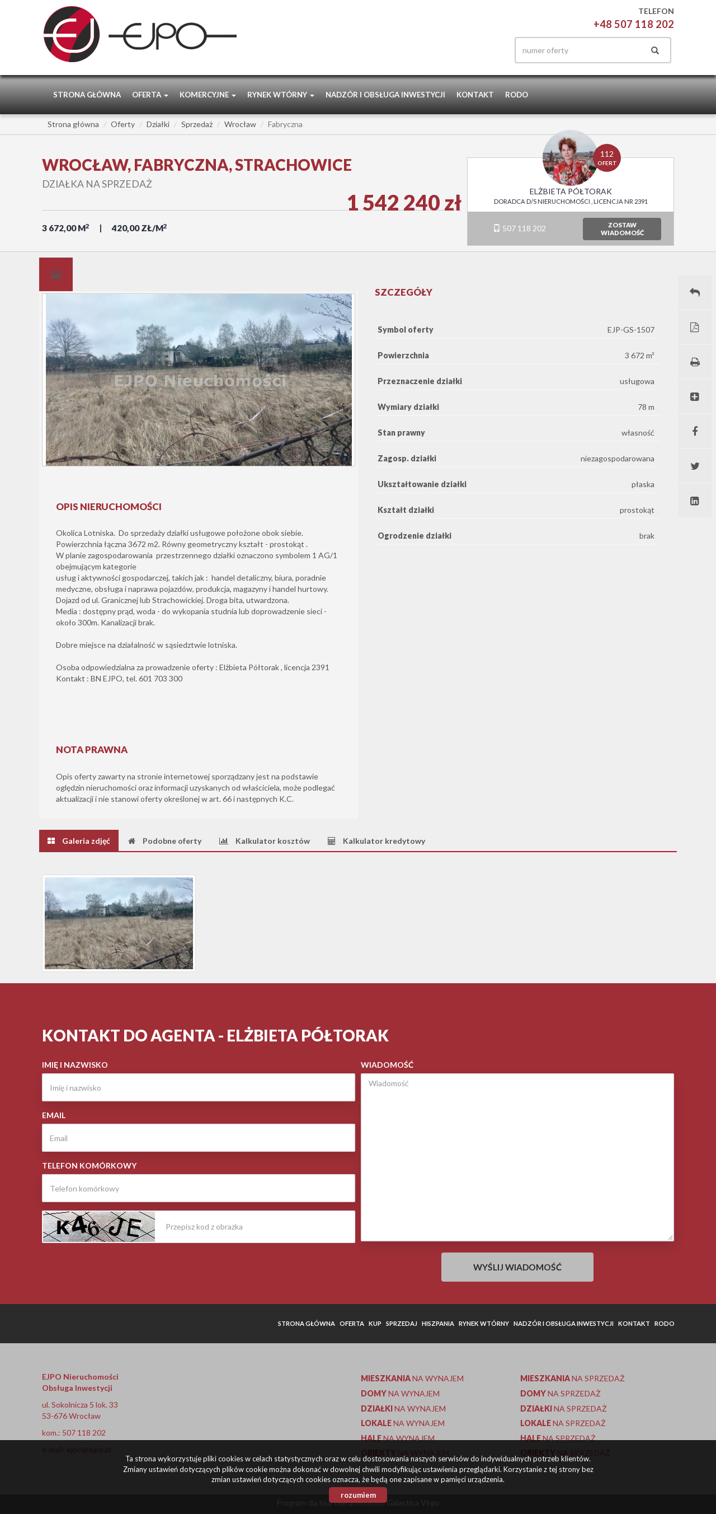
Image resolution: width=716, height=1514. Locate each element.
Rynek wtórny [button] (280, 94)
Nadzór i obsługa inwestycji (385, 94)
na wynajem (412, 1378)
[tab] (56, 274)
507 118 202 (519, 228)
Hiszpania (438, 1323)
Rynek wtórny (484, 1323)
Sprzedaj (401, 1323)
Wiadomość (387, 1064)
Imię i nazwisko (75, 1064)
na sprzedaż (572, 1378)
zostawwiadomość (622, 228)
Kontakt (475, 94)
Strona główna (87, 94)
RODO (516, 94)
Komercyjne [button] (208, 94)
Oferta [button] (150, 94)
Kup (375, 1323)
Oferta (352, 1323)
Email (53, 1115)
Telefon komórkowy (89, 1165)
